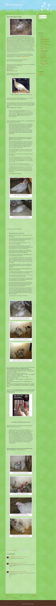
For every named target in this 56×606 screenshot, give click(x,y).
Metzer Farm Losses (43, 54)
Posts (40, 15)
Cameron (40, 73)
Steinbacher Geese (43, 46)
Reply (10, 559)
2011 (40, 34)
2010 (40, 68)
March (41, 66)
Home (21, 595)
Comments (41, 17)
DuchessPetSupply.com (13, 563)
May (41, 36)
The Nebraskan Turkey (43, 60)
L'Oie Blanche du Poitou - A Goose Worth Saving (44, 51)
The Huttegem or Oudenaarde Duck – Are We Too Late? (44, 39)
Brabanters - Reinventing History (45, 41)
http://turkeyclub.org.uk (25, 56)
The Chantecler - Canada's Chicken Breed (44, 64)
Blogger (32, 603)
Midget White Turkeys (43, 43)
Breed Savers (14, 4)
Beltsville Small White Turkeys (45, 44)
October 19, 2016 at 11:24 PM (21, 563)
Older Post (34, 595)
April (41, 37)
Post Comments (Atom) (13, 597)
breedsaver (41, 75)
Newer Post (8, 595)
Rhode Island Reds (43, 56)
